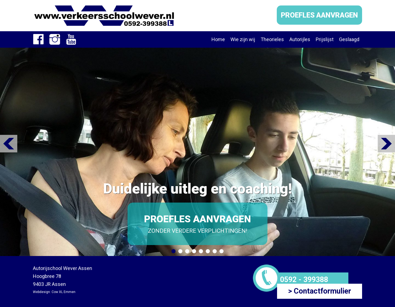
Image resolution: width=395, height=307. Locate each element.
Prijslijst (325, 39)
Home (218, 39)
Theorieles (272, 39)
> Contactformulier (319, 291)
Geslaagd (349, 39)
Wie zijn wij (242, 39)
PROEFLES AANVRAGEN (319, 15)
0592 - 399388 (304, 279)
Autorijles (299, 39)
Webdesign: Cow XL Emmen (54, 292)
